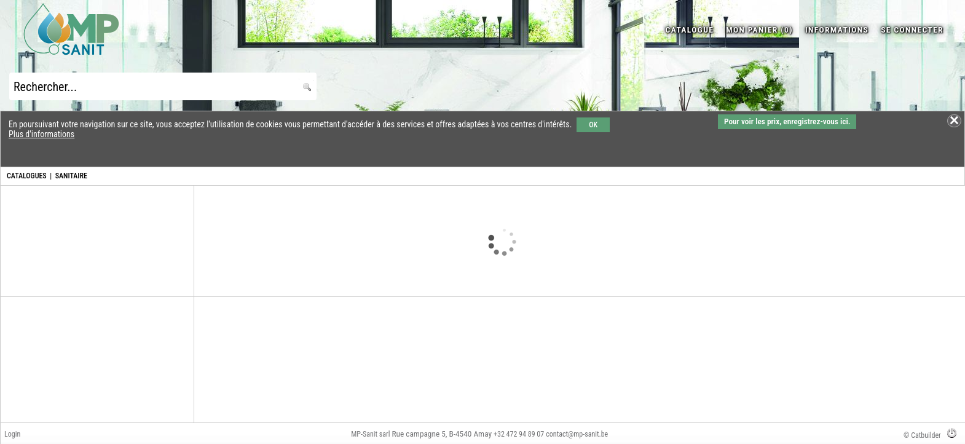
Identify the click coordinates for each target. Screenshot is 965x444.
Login (12, 434)
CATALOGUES (27, 176)
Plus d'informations (41, 134)
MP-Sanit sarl (370, 434)
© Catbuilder (922, 435)
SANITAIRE (71, 176)
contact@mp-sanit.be (577, 434)
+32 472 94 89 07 (519, 434)
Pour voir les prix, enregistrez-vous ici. (787, 121)
